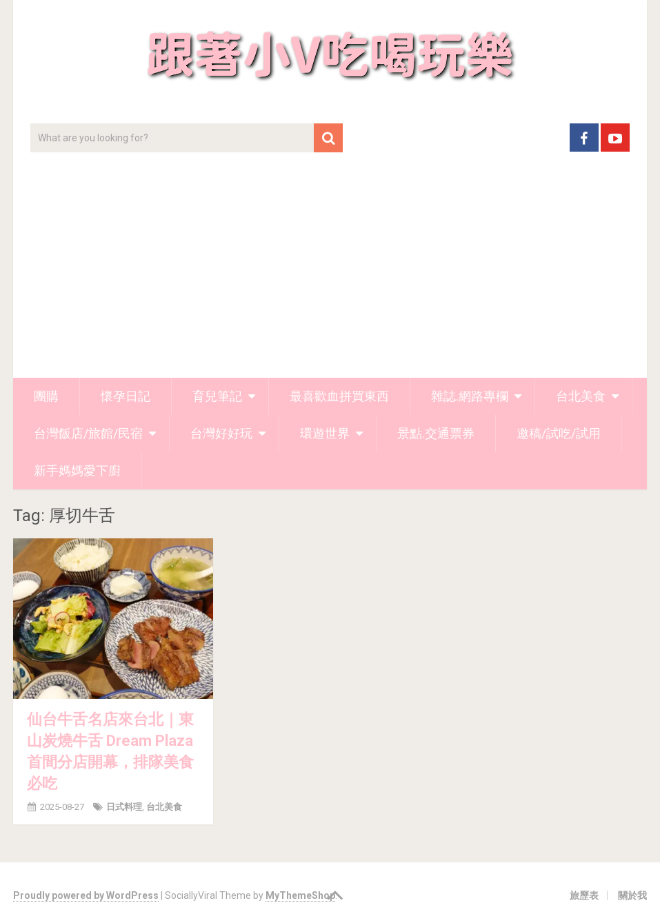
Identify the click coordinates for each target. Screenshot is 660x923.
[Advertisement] (330, 274)
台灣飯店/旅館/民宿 (88, 433)
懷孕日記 (125, 396)
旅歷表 (584, 895)
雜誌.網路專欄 (469, 396)
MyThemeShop (300, 895)
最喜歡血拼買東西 (339, 396)
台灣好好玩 (221, 433)
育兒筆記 (217, 396)
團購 (46, 396)
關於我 (632, 895)
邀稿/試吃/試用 (559, 433)
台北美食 (581, 396)
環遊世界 (325, 433)
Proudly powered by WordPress (86, 895)
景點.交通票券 (435, 433)
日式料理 (124, 807)
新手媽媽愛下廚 (77, 470)
